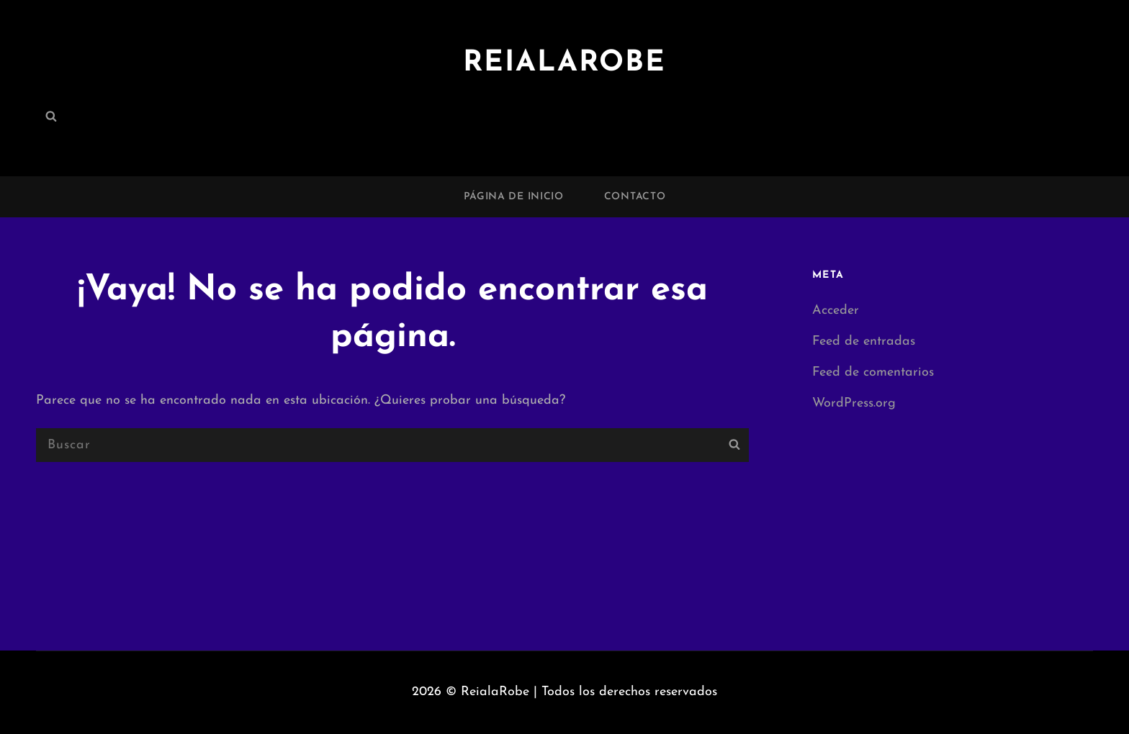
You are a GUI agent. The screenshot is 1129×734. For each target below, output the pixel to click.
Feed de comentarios (873, 372)
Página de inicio (514, 196)
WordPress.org (854, 403)
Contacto (635, 196)
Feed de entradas (863, 341)
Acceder (835, 310)
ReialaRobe (564, 63)
